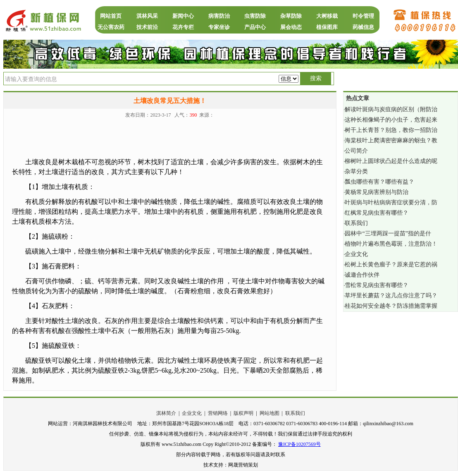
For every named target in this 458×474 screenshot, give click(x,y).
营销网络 (218, 413)
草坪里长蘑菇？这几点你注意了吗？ (391, 295)
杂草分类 (356, 171)
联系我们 (356, 223)
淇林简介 (166, 413)
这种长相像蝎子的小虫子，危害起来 (391, 120)
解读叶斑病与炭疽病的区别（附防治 (391, 109)
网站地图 (269, 413)
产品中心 (255, 27)
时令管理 (363, 16)
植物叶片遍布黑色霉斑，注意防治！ (391, 244)
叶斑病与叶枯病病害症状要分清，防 (391, 202)
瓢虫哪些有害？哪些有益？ (379, 182)
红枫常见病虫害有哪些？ (376, 213)
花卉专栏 (183, 27)
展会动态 (291, 27)
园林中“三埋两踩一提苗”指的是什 (388, 233)
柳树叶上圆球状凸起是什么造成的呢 (391, 161)
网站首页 (111, 16)
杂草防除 (291, 16)
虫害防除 (255, 16)
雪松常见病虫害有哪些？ (376, 285)
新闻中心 (183, 16)
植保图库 (327, 27)
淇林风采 (147, 16)
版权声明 (243, 413)
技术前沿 (147, 27)
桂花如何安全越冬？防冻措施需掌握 (391, 306)
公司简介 (356, 151)
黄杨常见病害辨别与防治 (376, 192)
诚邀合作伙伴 (362, 275)
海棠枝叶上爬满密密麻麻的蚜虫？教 (391, 140)
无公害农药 (111, 27)
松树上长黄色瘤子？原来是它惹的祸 (391, 264)
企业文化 (356, 254)
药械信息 (363, 27)
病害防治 (219, 16)
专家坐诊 (219, 27)
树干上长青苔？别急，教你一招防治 (391, 130)
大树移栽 (327, 16)
